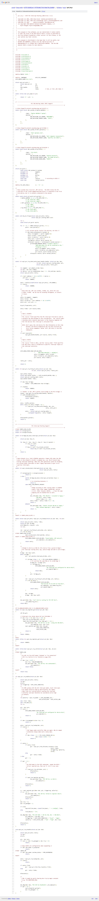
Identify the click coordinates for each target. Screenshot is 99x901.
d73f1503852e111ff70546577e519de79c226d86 (39, 7)
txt (92, 898)
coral (13, 7)
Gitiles (9, 898)
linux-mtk (19, 7)
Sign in (95, 2)
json (96, 898)
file (43, 11)
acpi (64, 7)
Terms (17, 898)
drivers (59, 7)
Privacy (13, 898)
